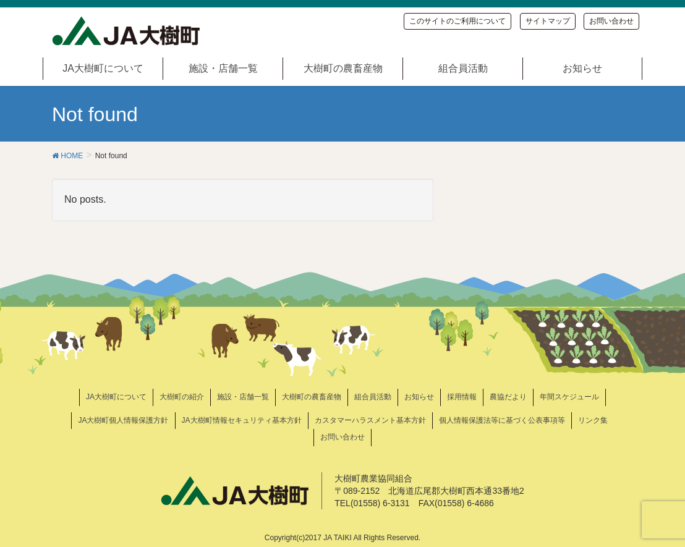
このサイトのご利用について (457, 21)
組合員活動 (372, 396)
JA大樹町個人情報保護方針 (123, 420)
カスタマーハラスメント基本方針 (370, 420)
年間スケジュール (569, 396)
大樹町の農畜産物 (311, 396)
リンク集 (593, 420)
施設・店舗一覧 (243, 396)
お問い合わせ (611, 21)
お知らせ (419, 396)
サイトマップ (547, 21)
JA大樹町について (116, 396)
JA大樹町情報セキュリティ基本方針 (242, 420)
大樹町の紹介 (182, 396)
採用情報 (462, 396)
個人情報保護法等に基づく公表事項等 (502, 420)
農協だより (508, 396)
